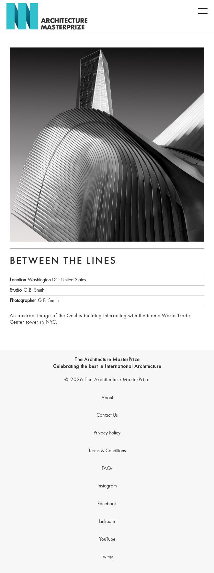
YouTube (107, 539)
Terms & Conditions (107, 450)
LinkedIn (107, 521)
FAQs (107, 468)
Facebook (107, 503)
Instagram (107, 486)
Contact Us (107, 415)
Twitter (107, 557)
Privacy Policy (107, 433)
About (107, 398)
